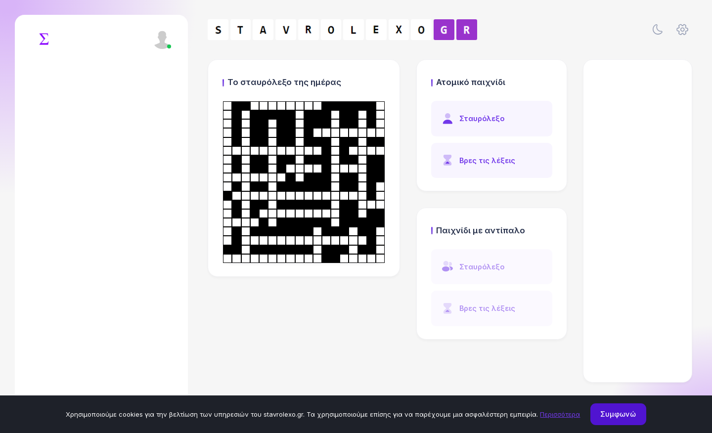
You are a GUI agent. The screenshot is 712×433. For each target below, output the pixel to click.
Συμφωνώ (618, 414)
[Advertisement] (637, 221)
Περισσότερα (560, 414)
